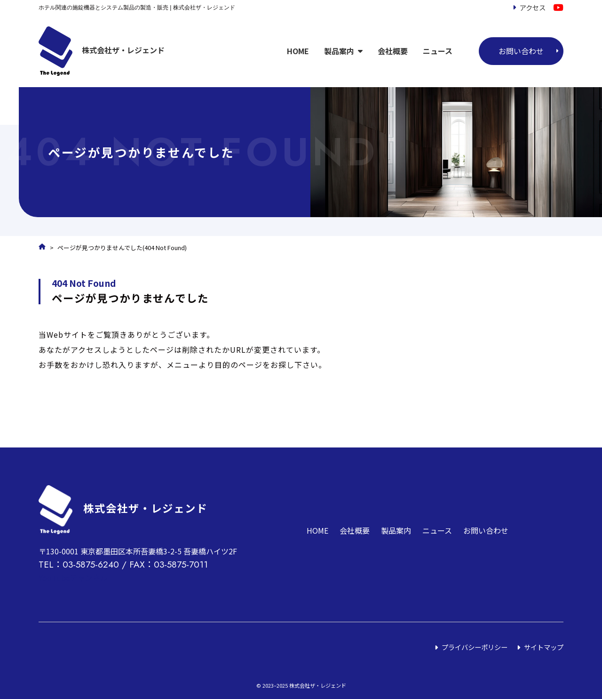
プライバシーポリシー (474, 647)
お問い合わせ (521, 51)
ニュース (437, 51)
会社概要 (393, 51)
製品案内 (339, 51)
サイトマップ (543, 647)
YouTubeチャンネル (73, 577)
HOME (298, 51)
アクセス (533, 7)
